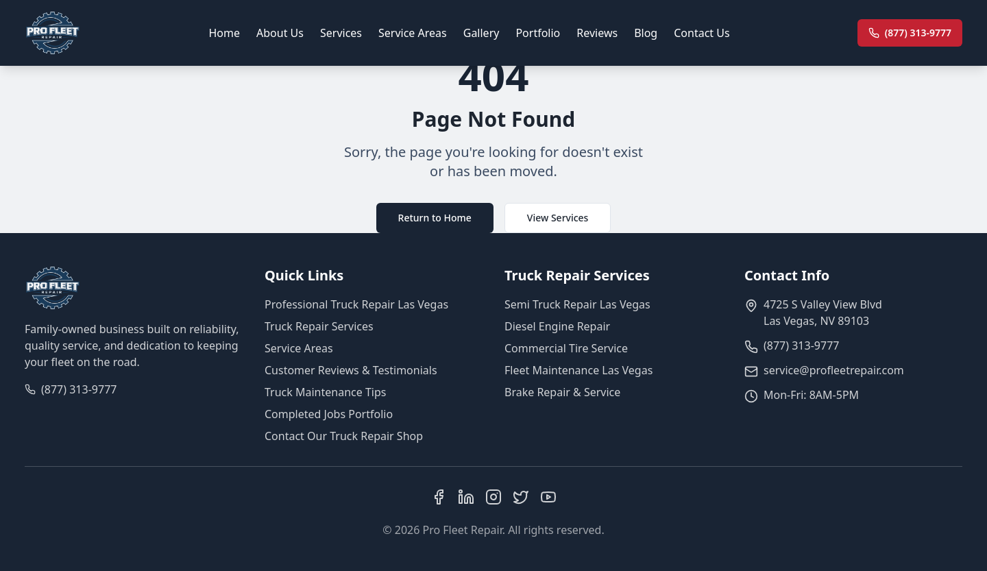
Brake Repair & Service (562, 392)
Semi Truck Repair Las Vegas (577, 304)
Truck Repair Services (319, 326)
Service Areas (412, 32)
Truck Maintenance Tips (325, 392)
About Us (280, 32)
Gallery (481, 32)
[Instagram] (493, 497)
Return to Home (435, 217)
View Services (558, 217)
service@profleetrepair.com (834, 370)
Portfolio (537, 32)
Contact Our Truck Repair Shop (344, 436)
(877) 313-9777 (79, 389)
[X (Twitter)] (521, 497)
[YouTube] (548, 497)
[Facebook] (438, 497)
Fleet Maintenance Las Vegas (578, 370)
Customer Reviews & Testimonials (351, 370)
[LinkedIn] (466, 497)
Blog (645, 32)
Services (341, 32)
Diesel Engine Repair (557, 326)
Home (225, 32)
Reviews (597, 32)
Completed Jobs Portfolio (329, 414)
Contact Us (701, 32)
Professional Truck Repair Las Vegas (356, 304)
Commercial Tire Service (566, 348)
